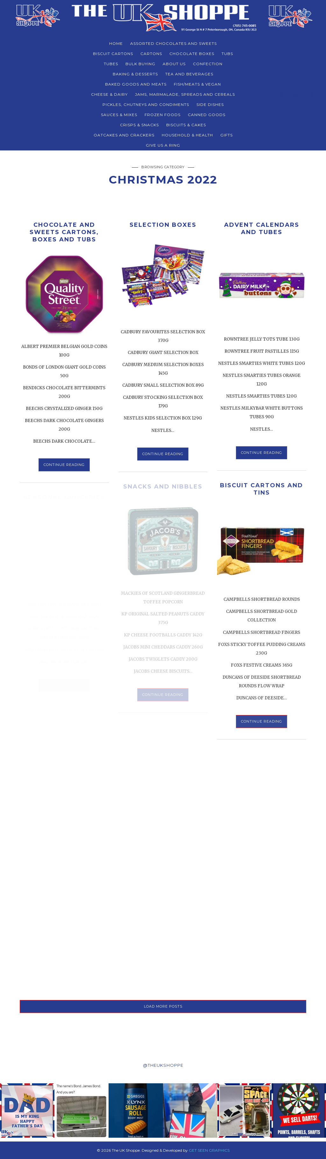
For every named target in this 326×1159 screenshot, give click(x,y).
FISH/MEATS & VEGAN (197, 84)
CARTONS (151, 53)
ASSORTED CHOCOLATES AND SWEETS (173, 43)
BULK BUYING (140, 63)
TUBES (111, 63)
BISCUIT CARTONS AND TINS (261, 489)
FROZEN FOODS (163, 114)
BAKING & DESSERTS (135, 74)
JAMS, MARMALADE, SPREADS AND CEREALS (185, 94)
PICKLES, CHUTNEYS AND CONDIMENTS (146, 104)
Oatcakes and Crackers (124, 135)
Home (116, 43)
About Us (174, 63)
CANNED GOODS (206, 114)
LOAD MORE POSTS (163, 1006)
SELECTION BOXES (163, 224)
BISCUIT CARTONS (113, 53)
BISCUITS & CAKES (186, 124)
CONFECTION (208, 63)
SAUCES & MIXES (119, 114)
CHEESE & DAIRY (109, 94)
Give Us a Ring (163, 145)
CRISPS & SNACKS (139, 124)
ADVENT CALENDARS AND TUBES (261, 228)
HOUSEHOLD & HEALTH (187, 135)
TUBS (227, 53)
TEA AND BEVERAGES (189, 74)
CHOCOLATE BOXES (191, 53)
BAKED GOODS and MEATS (136, 84)
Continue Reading (64, 464)
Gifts (226, 135)
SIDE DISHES (210, 104)
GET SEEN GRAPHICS (209, 1150)
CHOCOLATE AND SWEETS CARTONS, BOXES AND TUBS (64, 232)
